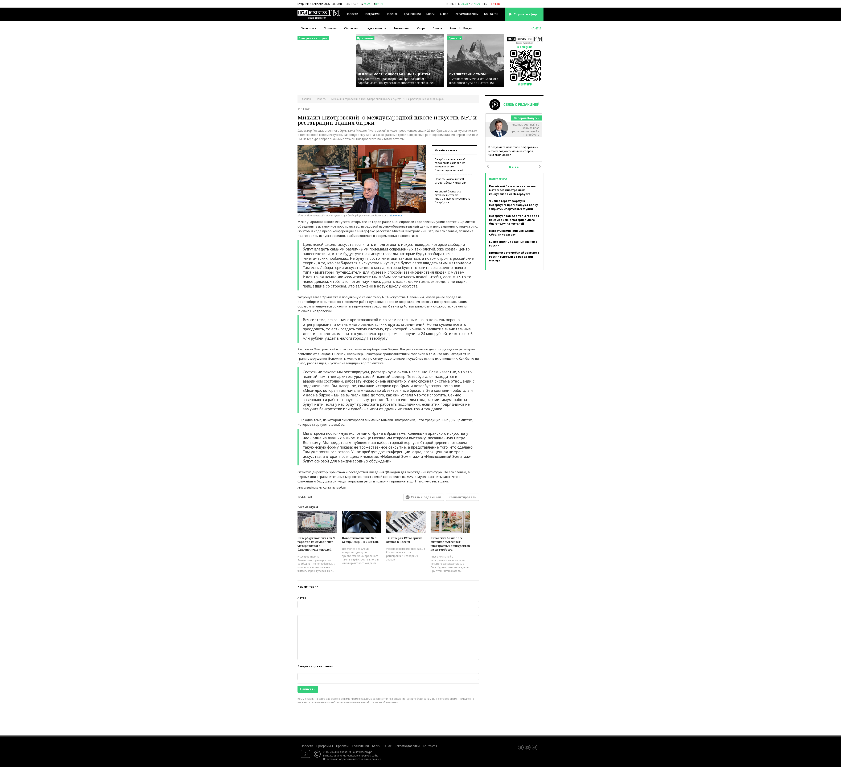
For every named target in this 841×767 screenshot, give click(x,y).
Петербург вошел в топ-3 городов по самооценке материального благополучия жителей (450, 165)
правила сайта (369, 755)
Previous (487, 166)
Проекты (392, 14)
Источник (396, 215)
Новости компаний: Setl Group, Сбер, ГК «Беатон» (450, 180)
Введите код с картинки (315, 666)
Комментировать (462, 497)
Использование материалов (340, 755)
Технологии (402, 28)
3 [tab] (515, 167)
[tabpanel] (513, 138)
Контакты (491, 14)
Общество (351, 28)
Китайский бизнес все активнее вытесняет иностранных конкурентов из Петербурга (453, 197)
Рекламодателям (466, 14)
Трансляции (412, 14)
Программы (372, 14)
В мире (437, 28)
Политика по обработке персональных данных (352, 759)
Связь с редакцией (426, 497)
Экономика (308, 28)
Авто (453, 28)
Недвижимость (376, 28)
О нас (444, 14)
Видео (467, 28)
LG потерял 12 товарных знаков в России (404, 540)
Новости (352, 14)
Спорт (421, 28)
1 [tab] (510, 167)
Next (539, 166)
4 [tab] (517, 167)
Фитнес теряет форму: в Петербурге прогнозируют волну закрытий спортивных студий (513, 205)
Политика (330, 28)
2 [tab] (512, 167)
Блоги (430, 14)
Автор (302, 598)
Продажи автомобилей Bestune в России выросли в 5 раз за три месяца (514, 256)
